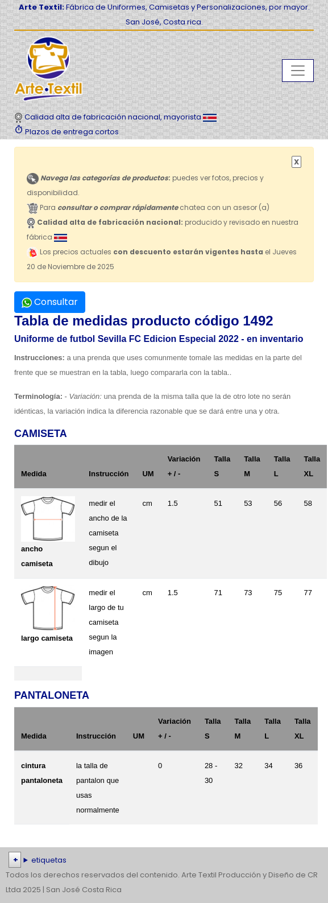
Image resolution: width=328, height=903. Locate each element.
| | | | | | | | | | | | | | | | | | (164, 860)
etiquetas (49, 860)
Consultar (50, 301)
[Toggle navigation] (298, 70)
